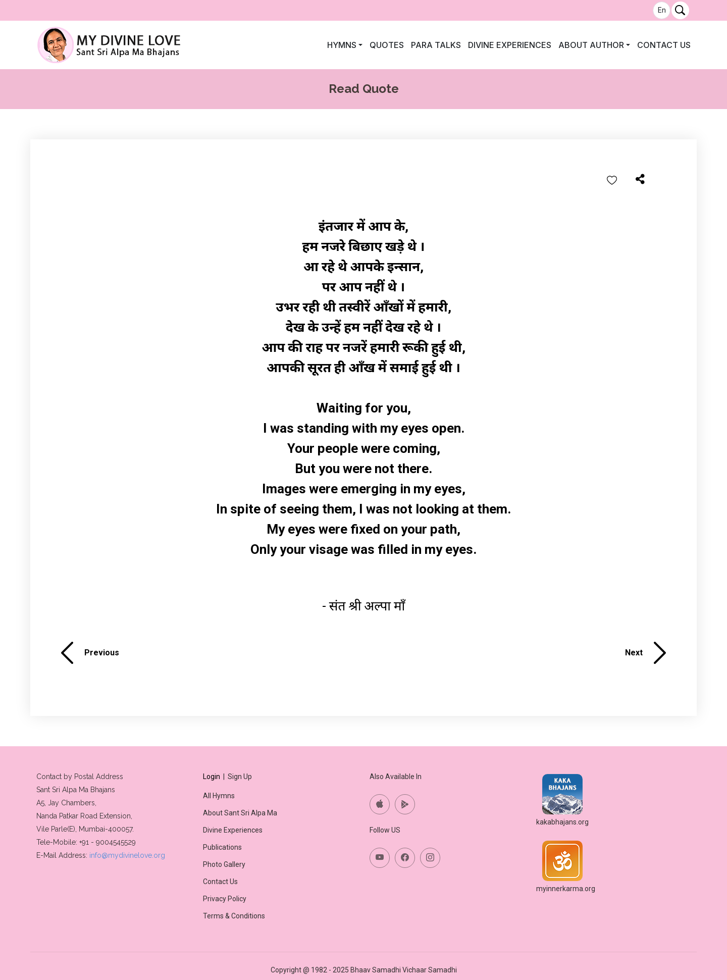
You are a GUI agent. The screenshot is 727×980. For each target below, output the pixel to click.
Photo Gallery (224, 864)
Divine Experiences (509, 45)
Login (211, 776)
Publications (222, 847)
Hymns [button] (341, 45)
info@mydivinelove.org (127, 855)
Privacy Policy (224, 898)
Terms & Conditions (234, 915)
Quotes (387, 45)
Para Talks (436, 45)
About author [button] (591, 45)
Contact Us (664, 45)
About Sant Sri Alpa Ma (240, 812)
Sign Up (240, 776)
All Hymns (219, 795)
